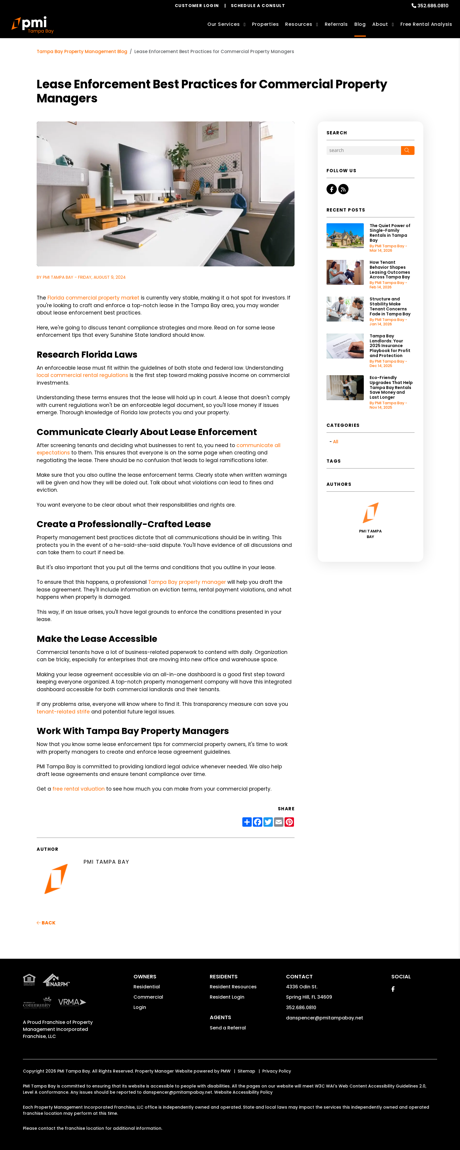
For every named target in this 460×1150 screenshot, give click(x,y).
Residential (146, 986)
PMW (226, 1071)
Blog (360, 24)
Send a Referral (228, 1027)
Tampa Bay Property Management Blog (82, 51)
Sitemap (246, 1071)
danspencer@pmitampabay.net (324, 1017)
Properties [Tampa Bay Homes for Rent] (265, 24)
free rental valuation (79, 788)
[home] (32, 25)
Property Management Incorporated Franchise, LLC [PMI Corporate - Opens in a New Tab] (58, 1029)
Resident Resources (233, 986)
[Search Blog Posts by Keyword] (364, 150)
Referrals (336, 24)
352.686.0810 (433, 5)
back (46, 922)
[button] (332, 189)
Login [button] (139, 1007)
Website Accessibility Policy (243, 1092)
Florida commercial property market (93, 297)
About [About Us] (380, 24)
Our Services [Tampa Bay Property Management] (223, 24)
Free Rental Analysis (426, 24)
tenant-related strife (63, 711)
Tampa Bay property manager (187, 582)
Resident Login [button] (227, 997)
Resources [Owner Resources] (298, 24)
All (335, 442)
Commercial (148, 997)
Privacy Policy (276, 1071)
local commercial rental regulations (82, 375)
